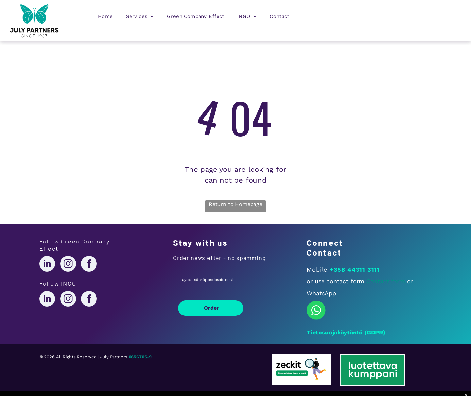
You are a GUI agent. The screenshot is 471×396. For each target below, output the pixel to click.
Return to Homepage (235, 204)
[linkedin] (47, 264)
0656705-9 (140, 356)
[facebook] (89, 264)
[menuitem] (105, 18)
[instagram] (68, 264)
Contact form (385, 281)
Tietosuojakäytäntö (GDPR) (346, 332)
